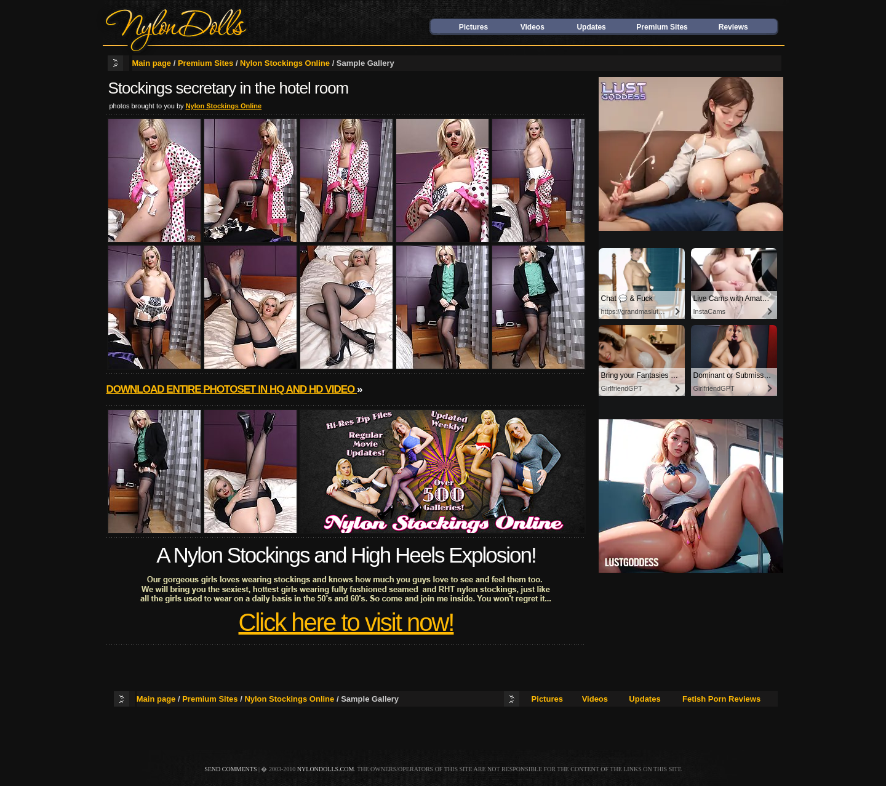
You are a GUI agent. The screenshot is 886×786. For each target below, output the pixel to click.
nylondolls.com (325, 769)
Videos (533, 27)
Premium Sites (661, 27)
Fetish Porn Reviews (721, 699)
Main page (152, 63)
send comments (230, 769)
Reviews (733, 27)
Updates (591, 27)
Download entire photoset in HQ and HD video (231, 389)
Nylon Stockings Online (285, 63)
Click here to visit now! (346, 622)
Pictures (473, 27)
